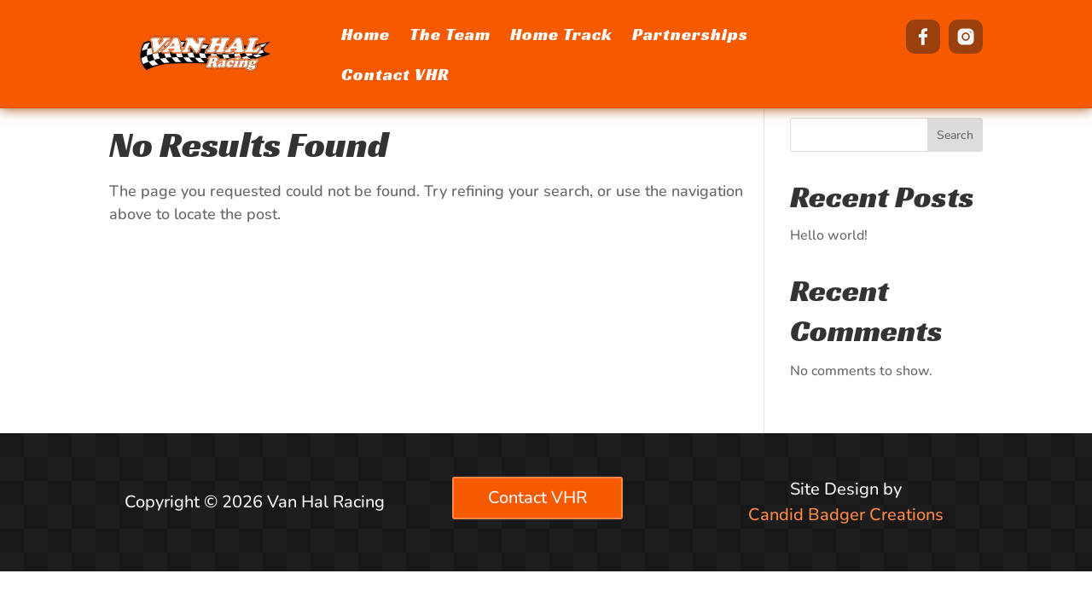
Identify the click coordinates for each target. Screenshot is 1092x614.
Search (955, 135)
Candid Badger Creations (846, 514)
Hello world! (829, 235)
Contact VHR (537, 497)
